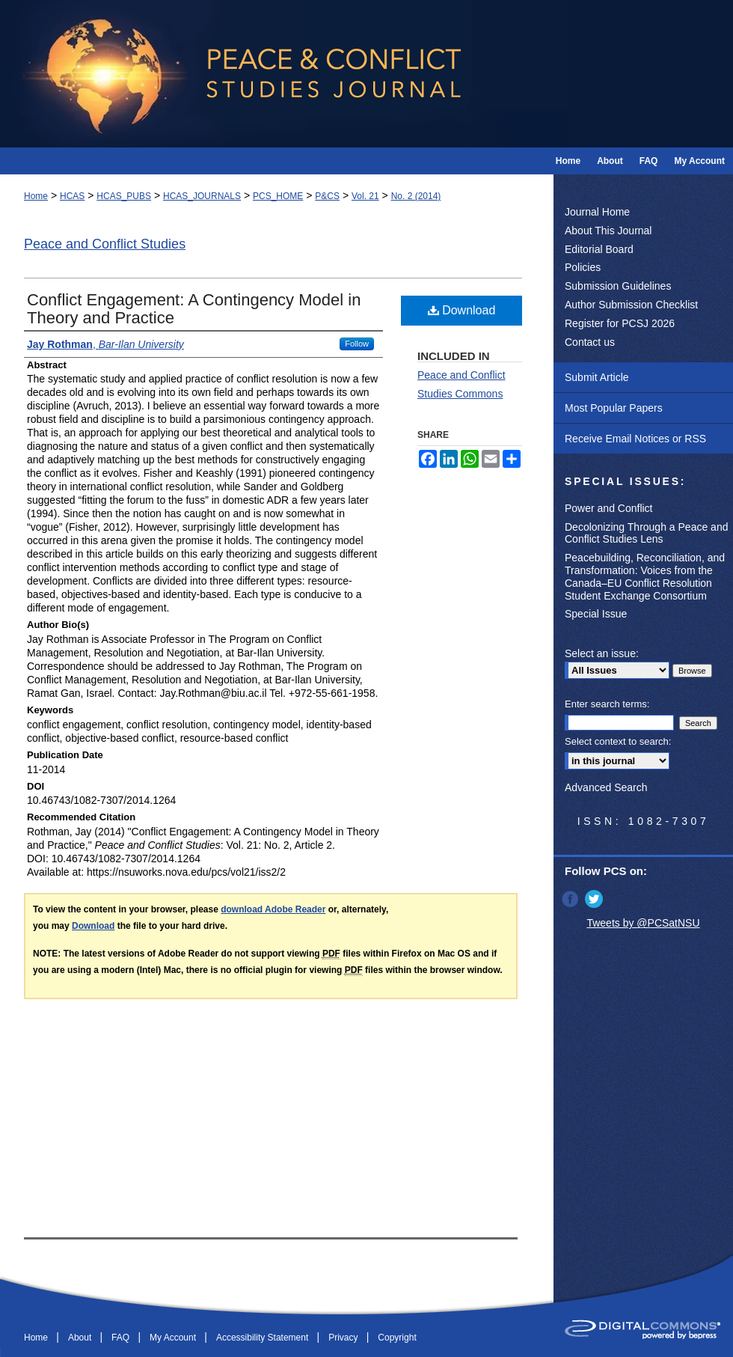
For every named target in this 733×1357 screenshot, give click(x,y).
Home (36, 196)
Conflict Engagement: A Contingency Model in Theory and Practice (194, 308)
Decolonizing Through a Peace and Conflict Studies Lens (646, 533)
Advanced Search (606, 787)
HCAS (72, 196)
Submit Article (597, 377)
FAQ (121, 1337)
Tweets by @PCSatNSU (642, 923)
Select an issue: (602, 653)
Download (462, 310)
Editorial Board (599, 249)
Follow (357, 343)
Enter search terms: (607, 704)
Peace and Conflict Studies (104, 244)
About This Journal (608, 231)
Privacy (344, 1337)
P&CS (327, 196)
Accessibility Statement (263, 1337)
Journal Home (597, 212)
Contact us (590, 342)
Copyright (397, 1337)
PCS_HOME (278, 196)
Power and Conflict (609, 508)
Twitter (595, 899)
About (81, 1337)
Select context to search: (618, 741)
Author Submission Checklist (631, 305)
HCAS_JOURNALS (202, 196)
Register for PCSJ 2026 (620, 323)
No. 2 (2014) (416, 196)
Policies (583, 267)
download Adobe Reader (273, 909)
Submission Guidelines (618, 286)
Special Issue (596, 614)
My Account (174, 1337)
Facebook (571, 899)
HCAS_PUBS (123, 196)
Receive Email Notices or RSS (635, 439)
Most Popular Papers (614, 408)
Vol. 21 (365, 196)
